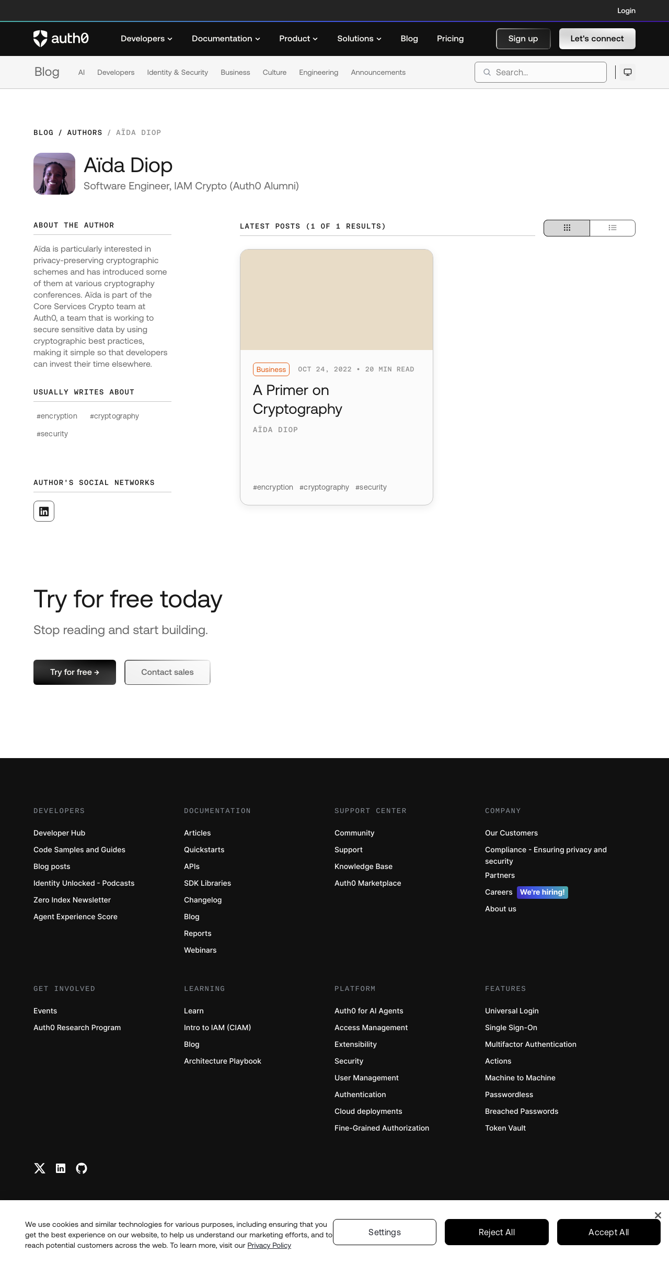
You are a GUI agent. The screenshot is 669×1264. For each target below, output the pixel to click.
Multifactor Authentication (530, 1044)
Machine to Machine (520, 1078)
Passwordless (509, 1094)
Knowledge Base (363, 866)
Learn (194, 1011)
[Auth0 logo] (61, 38)
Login (627, 10)
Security (349, 1061)
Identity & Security (178, 72)
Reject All (497, 1239)
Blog (47, 72)
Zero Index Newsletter (72, 900)
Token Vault (505, 1128)
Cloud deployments (368, 1111)
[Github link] (81, 1168)
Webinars (200, 950)
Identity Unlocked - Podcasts (84, 883)
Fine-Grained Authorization (381, 1128)
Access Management (371, 1027)
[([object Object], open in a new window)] (43, 511)
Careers (526, 892)
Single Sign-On (511, 1027)
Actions (498, 1061)
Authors (84, 132)
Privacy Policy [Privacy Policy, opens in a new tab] (270, 1252)
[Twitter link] (39, 1168)
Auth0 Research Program (77, 1027)
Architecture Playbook (222, 1061)
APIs (192, 866)
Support (348, 849)
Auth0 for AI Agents (368, 1011)
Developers (115, 72)
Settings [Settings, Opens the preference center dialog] (384, 1239)
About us (500, 909)
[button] (523, 38)
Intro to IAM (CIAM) (217, 1027)
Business (235, 72)
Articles (197, 833)
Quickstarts (204, 849)
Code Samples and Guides (79, 849)
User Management (366, 1078)
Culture (275, 72)
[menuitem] (146, 38)
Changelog (203, 900)
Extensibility (355, 1044)
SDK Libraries (207, 883)
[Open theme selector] (627, 72)
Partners (500, 875)
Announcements (378, 72)
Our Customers (511, 833)
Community (354, 833)
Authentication (360, 1094)
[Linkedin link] (60, 1168)
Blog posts (52, 866)
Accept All (609, 1239)
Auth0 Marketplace (367, 883)
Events (45, 1011)
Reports (198, 933)
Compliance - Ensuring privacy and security (546, 855)
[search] (541, 72)
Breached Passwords (521, 1111)
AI (81, 72)
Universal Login (512, 1011)
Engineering (318, 72)
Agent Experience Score (75, 916)
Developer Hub (59, 833)
